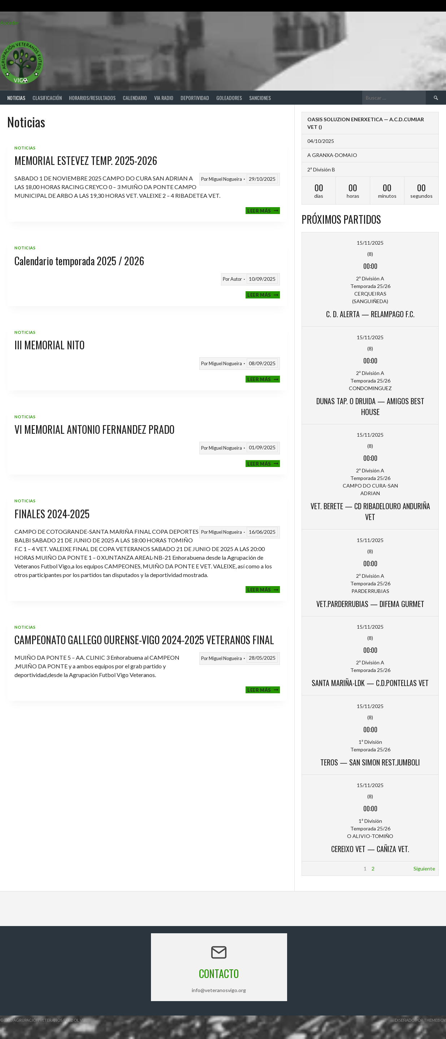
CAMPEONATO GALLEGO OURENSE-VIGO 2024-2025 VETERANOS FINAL (144, 639)
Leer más (263, 210)
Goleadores (229, 97)
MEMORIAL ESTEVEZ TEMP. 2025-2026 (85, 160)
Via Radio (163, 97)
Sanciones (260, 97)
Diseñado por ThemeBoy (420, 1020)
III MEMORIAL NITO (49, 344)
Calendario (135, 97)
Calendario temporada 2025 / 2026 (79, 260)
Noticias (16, 97)
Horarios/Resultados (92, 97)
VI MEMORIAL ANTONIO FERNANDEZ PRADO (94, 429)
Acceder (9, 22)
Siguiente (424, 868)
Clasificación (47, 97)
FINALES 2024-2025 (52, 513)
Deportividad (195, 97)
